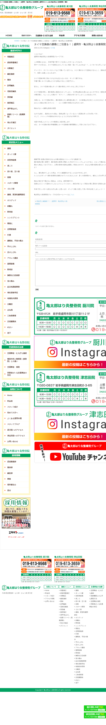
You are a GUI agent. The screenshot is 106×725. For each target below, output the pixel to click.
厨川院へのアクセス (15, 430)
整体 (9, 80)
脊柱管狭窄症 (12, 293)
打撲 (9, 235)
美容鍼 (10, 97)
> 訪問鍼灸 (62, 604)
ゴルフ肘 (10, 189)
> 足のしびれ (78, 645)
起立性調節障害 (13, 287)
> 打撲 (76, 634)
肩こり (10, 166)
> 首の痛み (78, 658)
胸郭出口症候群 (13, 275)
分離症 (10, 304)
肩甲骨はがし (12, 109)
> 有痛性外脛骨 (79, 666)
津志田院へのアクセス (16, 436)
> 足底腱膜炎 (78, 677)
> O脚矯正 (62, 596)
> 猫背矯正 (62, 612)
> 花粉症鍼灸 (63, 607)
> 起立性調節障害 (80, 661)
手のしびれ (11, 246)
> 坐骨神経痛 (78, 596)
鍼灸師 (10, 473)
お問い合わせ (12, 441)
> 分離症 (77, 669)
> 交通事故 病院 (94, 601)
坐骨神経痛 (11, 160)
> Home (46, 590)
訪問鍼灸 (10, 86)
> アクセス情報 (49, 598)
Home (9, 395)
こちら (72, 194)
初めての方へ (12, 413)
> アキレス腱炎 (79, 647)
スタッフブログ (13, 424)
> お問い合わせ (49, 601)
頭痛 (9, 177)
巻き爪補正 (11, 122)
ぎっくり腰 (11, 154)
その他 (52, 48)
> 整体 (61, 601)
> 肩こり (77, 598)
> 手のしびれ (78, 642)
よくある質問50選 (14, 418)
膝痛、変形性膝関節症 (16, 195)
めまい (10, 327)
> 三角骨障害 (78, 675)
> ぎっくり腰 (78, 593)
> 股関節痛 (78, 650)
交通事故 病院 (13, 367)
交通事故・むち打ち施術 (17, 353)
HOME (16, 41)
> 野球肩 (77, 623)
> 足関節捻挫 (78, 631)
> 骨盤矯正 (62, 590)
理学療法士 (11, 485)
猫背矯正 (10, 103)
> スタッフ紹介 (49, 596)
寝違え (10, 223)
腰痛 (9, 148)
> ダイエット (63, 626)
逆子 (9, 333)
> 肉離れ (77, 620)
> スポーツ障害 (79, 607)
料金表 (10, 401)
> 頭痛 (76, 604)
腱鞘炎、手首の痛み (15, 241)
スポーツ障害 (12, 183)
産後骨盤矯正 (12, 62)
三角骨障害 (11, 316)
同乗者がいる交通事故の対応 (17, 374)
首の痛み (10, 281)
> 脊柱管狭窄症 (79, 664)
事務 (9, 479)
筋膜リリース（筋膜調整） (16, 115)
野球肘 (10, 270)
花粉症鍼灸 (11, 91)
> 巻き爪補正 (63, 623)
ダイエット (11, 128)
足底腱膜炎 (11, 321)
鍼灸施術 (10, 74)
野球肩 (10, 212)
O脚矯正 (10, 68)
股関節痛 (10, 264)
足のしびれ (11, 252)
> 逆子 (76, 683)
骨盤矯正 (10, 57)
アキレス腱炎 (12, 258)
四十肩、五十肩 (13, 171)
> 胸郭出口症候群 (80, 655)
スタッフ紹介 (12, 407)
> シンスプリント (80, 626)
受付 (9, 490)
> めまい (77, 680)
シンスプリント (13, 218)
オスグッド (11, 200)
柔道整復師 (11, 462)
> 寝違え (77, 628)
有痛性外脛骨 (12, 298)
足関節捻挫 (11, 229)
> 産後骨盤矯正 (64, 593)
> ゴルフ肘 (78, 609)
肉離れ (10, 206)
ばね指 (10, 310)
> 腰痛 (76, 590)
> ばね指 (77, 672)
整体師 (10, 467)
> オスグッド (78, 617)
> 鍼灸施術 (62, 598)
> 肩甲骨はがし (64, 615)
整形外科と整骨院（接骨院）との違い (17, 360)
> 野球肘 (77, 653)
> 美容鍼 (62, 609)
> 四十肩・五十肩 (80, 601)
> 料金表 (47, 593)
